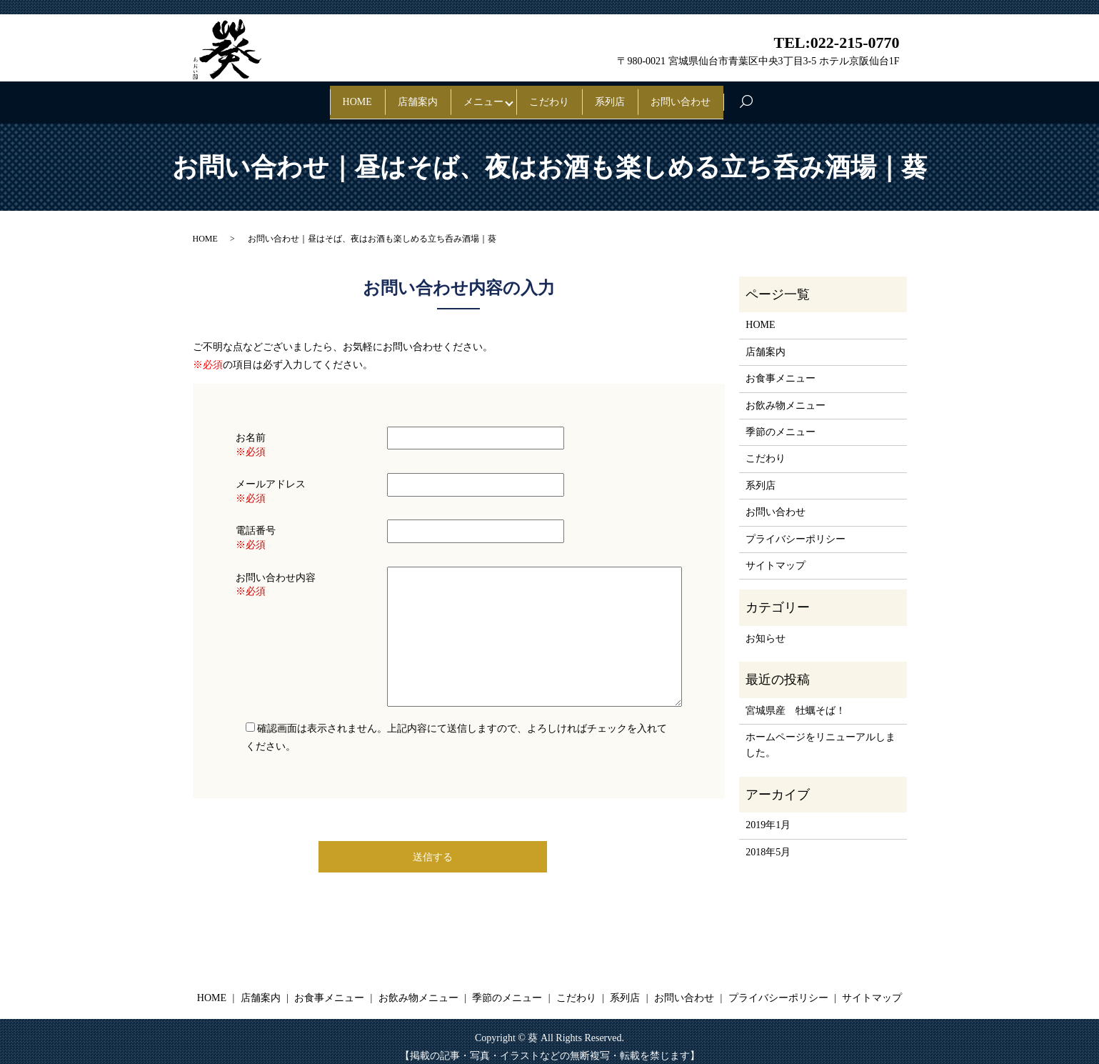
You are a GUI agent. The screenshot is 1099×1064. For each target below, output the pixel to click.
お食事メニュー (781, 367)
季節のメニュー (781, 421)
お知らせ (766, 627)
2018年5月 (768, 840)
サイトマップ (776, 555)
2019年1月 (768, 814)
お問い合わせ (731, 96)
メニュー (473, 96)
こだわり (559, 96)
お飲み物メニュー (785, 394)
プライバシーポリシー (795, 527)
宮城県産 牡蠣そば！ (795, 699)
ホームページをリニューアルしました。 (820, 734)
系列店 (640, 96)
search (818, 96)
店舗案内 (387, 96)
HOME (306, 96)
